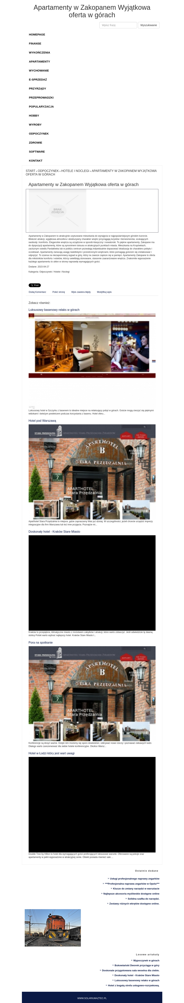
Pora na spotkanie (41, 642)
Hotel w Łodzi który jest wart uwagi (51, 753)
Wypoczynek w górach (146, 960)
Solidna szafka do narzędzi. (143, 898)
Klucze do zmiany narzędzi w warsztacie (136, 888)
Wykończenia (39, 52)
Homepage (37, 34)
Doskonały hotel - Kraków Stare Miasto (54, 531)
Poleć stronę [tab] (58, 292)
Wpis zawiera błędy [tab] (81, 292)
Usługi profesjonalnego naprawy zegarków (134, 878)
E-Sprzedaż (38, 79)
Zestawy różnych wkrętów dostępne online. (134, 903)
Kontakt (35, 160)
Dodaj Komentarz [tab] (37, 292)
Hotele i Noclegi (75, 170)
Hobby (34, 115)
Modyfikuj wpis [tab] (104, 292)
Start (30, 170)
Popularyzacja (41, 106)
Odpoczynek (39, 133)
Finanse (35, 43)
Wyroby (35, 124)
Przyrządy (37, 88)
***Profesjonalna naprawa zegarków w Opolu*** (132, 883)
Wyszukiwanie (148, 25)
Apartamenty (39, 61)
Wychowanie (39, 70)
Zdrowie (35, 142)
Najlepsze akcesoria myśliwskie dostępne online (131, 893)
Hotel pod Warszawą (42, 420)
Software (37, 151)
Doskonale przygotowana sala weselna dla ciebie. (130, 970)
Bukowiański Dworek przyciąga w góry (137, 965)
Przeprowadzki (41, 97)
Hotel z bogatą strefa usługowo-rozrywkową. (133, 985)
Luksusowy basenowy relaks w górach (54, 309)
